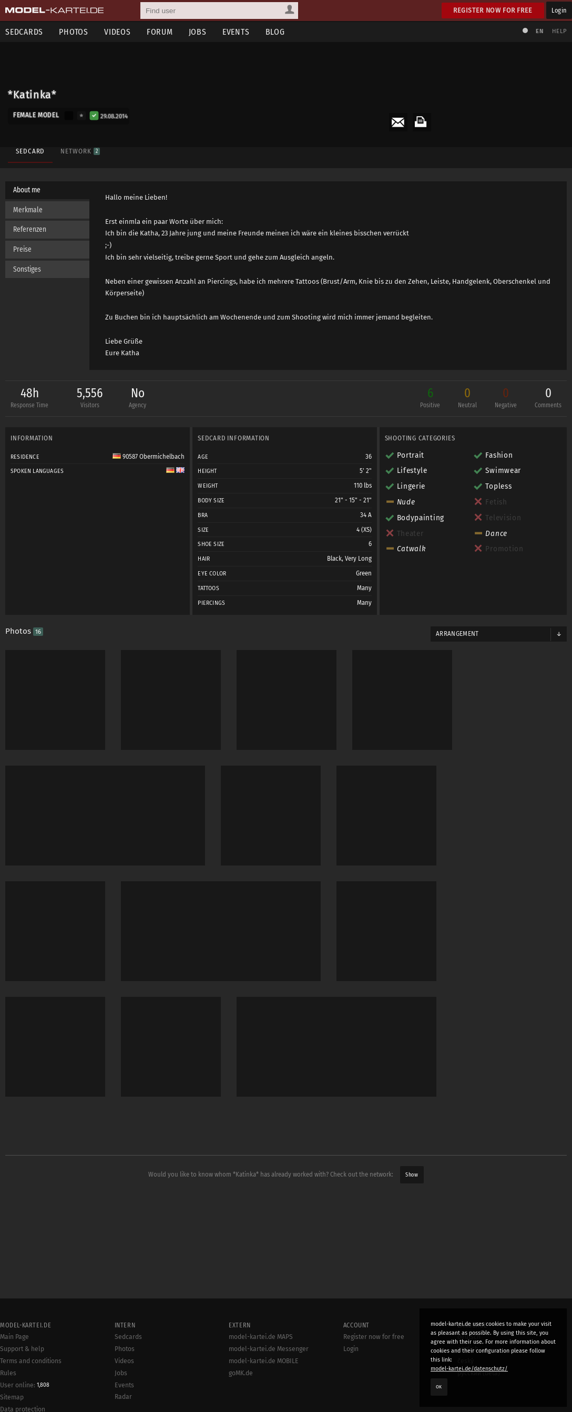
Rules (8, 1373)
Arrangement (457, 633)
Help (559, 31)
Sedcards (128, 1337)
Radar (123, 1396)
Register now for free (493, 10)
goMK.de (241, 1373)
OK (439, 1387)
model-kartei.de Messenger (269, 1349)
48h (29, 398)
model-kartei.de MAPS (261, 1337)
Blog (275, 32)
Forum (160, 32)
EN (539, 31)
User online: (24, 1385)
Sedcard (30, 151)
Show (411, 1174)
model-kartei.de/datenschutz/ (469, 1368)
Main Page (14, 1337)
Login (559, 10)
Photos (73, 32)
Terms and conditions (31, 1361)
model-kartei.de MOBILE (264, 1361)
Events (236, 32)
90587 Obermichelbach (149, 456)
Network (79, 151)
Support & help (22, 1349)
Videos (117, 32)
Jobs (198, 32)
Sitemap (12, 1397)
